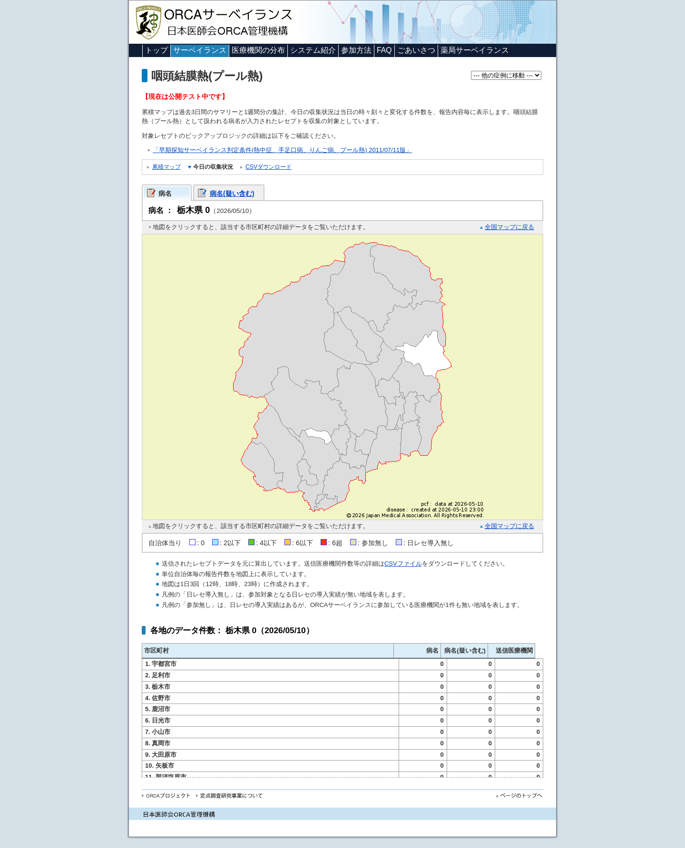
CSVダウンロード (268, 167)
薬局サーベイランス (474, 50)
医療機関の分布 (258, 50)
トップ (156, 50)
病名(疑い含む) (232, 193)
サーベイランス (199, 50)
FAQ (384, 50)
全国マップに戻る (509, 227)
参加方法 (356, 50)
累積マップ (166, 167)
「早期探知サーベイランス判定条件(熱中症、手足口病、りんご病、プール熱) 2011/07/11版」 (282, 150)
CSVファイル (403, 563)
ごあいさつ (416, 50)
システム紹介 (313, 50)
